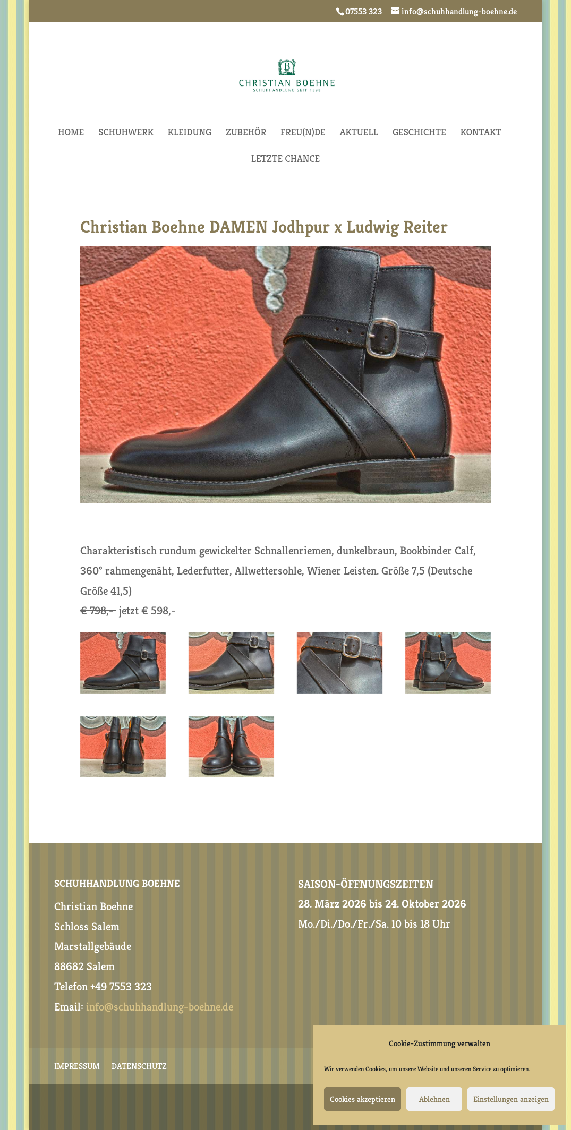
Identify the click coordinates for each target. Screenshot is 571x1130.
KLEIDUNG (189, 133)
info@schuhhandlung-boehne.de (159, 1007)
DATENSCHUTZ (139, 1067)
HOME (71, 133)
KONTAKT (481, 133)
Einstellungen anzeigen (511, 1099)
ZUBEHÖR (246, 133)
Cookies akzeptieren (362, 1099)
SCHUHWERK (126, 133)
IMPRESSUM (77, 1067)
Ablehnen (434, 1099)
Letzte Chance (285, 160)
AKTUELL (359, 133)
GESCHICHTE (419, 133)
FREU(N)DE (303, 133)
